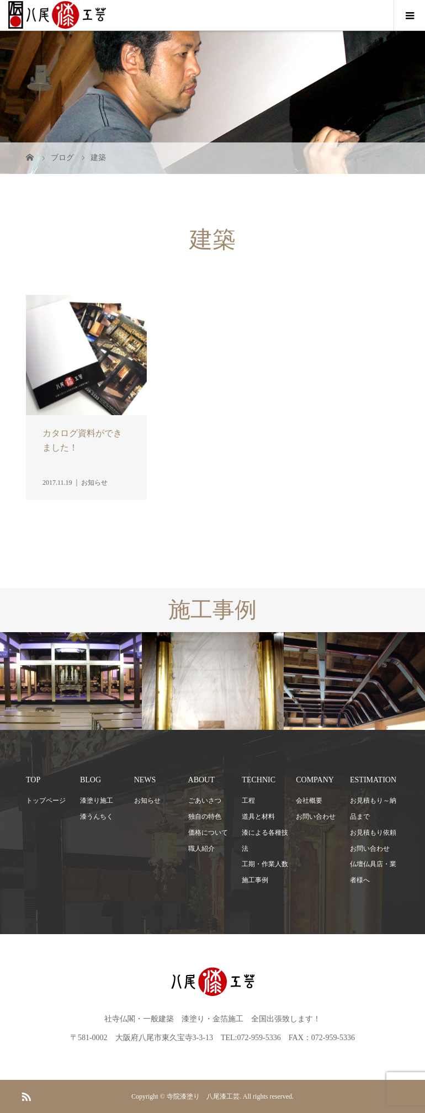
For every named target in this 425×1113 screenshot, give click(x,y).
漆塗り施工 (96, 800)
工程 (248, 800)
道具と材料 (258, 816)
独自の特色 (204, 816)
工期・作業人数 (265, 864)
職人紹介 (201, 848)
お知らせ (147, 800)
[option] (71, 681)
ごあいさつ (204, 800)
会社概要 (309, 800)
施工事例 (255, 880)
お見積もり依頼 (373, 832)
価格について (208, 832)
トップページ (46, 800)
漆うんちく (96, 816)
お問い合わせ (316, 816)
